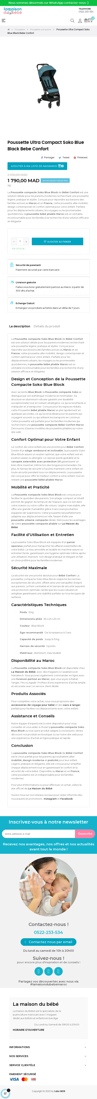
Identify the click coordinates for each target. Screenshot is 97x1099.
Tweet (66, 157)
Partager (49, 157)
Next (86, 88)
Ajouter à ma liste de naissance (37, 166)
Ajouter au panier (57, 242)
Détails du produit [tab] (47, 326)
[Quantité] (20, 241)
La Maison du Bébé (23, 671)
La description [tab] (19, 326)
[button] (48, 942)
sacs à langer (71, 704)
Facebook (66, 798)
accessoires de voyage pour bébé (33, 704)
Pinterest (82, 157)
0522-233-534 (86, 11)
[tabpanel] (49, 85)
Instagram (50, 798)
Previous (11, 88)
